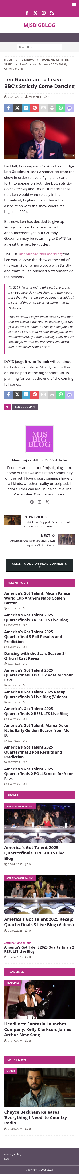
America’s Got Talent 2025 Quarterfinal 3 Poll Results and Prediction (33, 636)
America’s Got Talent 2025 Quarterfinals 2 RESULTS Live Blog (36, 711)
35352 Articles (55, 460)
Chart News (17, 1060)
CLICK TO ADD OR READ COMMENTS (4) (39, 565)
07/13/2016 (15, 97)
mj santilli (35, 97)
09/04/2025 (14, 608)
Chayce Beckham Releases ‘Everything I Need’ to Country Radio (35, 1117)
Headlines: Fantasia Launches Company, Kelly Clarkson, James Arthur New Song (37, 1029)
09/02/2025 (14, 702)
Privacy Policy (12, 1154)
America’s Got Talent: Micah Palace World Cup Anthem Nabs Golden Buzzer (37, 598)
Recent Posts (17, 583)
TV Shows (27, 60)
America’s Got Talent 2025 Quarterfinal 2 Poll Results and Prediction (33, 752)
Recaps (12, 795)
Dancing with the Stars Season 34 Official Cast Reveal (35, 656)
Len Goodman (25, 407)
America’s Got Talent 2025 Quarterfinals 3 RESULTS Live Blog (36, 617)
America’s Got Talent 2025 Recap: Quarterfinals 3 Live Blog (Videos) (35, 694)
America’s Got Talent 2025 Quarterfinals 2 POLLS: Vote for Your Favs (38, 773)
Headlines (15, 972)
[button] (73, 4)
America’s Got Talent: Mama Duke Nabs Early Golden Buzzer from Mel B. (37, 730)
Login (7, 1158)
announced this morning (40, 254)
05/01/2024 (15, 1129)
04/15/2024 (15, 1041)
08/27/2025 (14, 719)
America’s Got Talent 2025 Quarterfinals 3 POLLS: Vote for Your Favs (38, 675)
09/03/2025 (14, 625)
